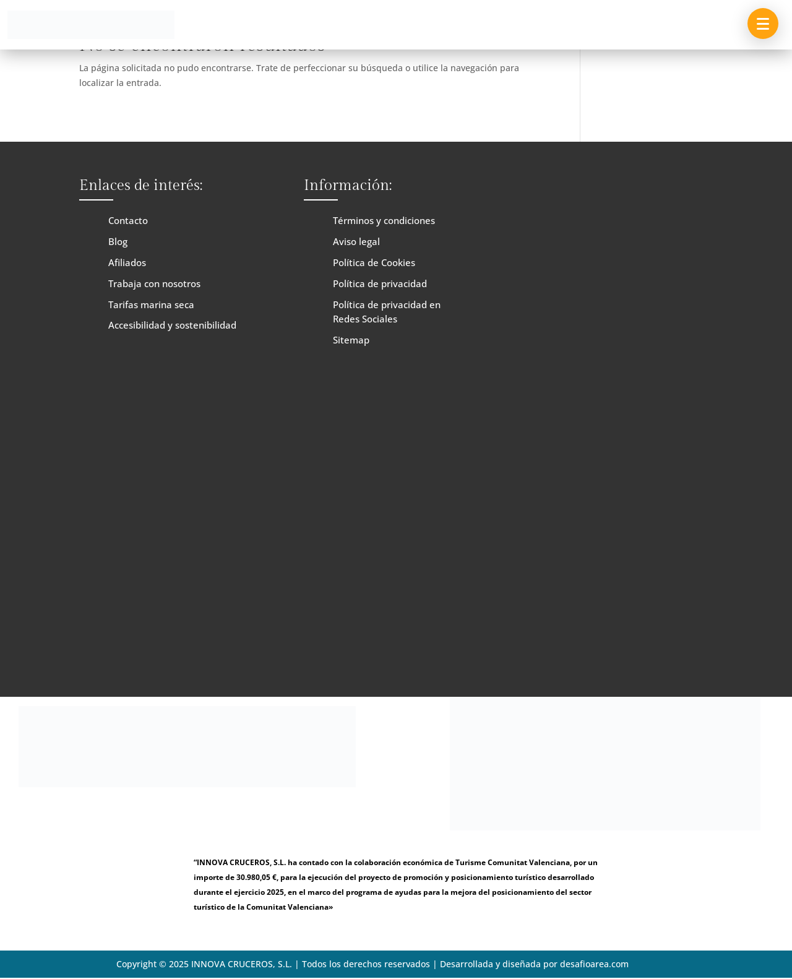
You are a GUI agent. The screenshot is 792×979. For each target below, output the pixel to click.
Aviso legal (356, 241)
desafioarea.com (594, 964)
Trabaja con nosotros (154, 283)
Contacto (128, 220)
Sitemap (351, 340)
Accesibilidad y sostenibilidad (172, 325)
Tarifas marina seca (151, 304)
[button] (762, 23)
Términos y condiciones (384, 220)
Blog (117, 241)
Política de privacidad (380, 283)
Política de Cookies (374, 262)
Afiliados (127, 262)
